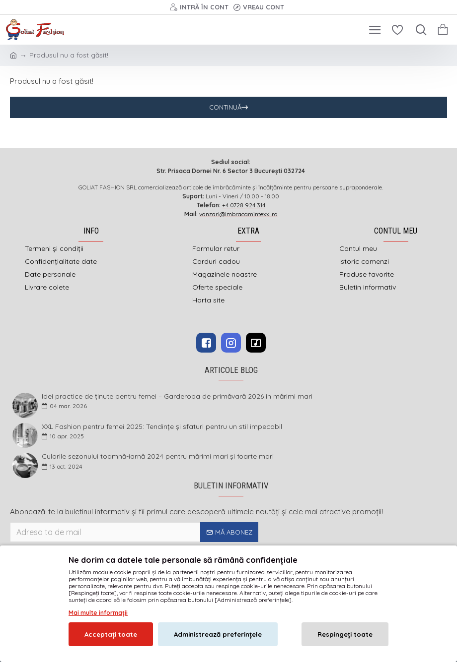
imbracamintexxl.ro (202, 583)
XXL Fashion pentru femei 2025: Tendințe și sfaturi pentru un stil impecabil (162, 426)
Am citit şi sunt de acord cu (78, 548)
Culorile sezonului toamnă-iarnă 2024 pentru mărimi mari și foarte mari (158, 456)
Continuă (225, 107)
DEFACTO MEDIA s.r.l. (292, 583)
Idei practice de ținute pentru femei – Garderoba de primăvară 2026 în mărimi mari (177, 396)
